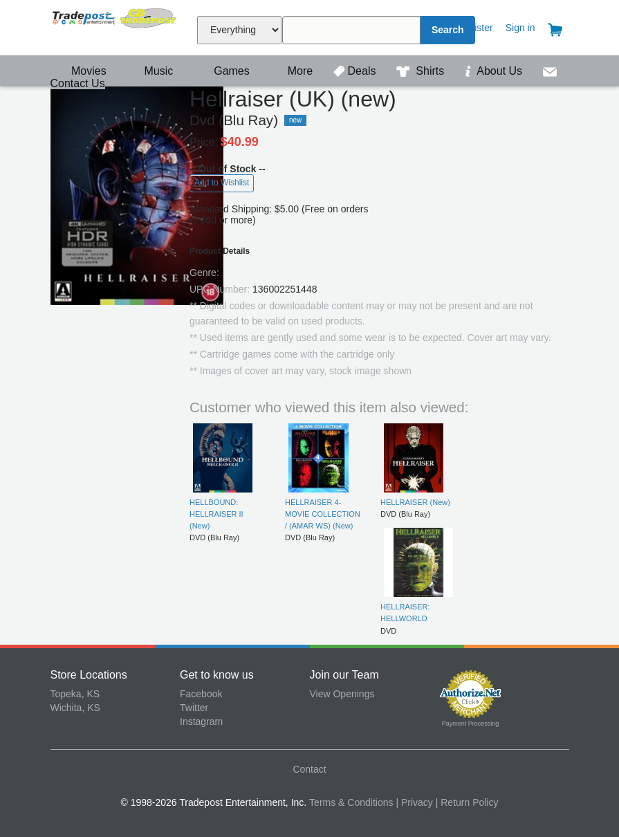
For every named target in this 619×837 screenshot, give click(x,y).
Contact (309, 769)
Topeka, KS (75, 693)
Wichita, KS (75, 707)
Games (223, 71)
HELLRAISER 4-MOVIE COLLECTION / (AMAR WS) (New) (322, 514)
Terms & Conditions (351, 802)
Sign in (520, 27)
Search (448, 29)
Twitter (194, 707)
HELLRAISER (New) (415, 502)
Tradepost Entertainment (115, 26)
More (292, 71)
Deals (356, 71)
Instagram (201, 721)
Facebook (201, 693)
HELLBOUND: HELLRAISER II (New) (216, 514)
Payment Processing (470, 723)
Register (475, 27)
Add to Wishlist (221, 182)
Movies (80, 71)
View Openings (342, 693)
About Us (495, 71)
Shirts (421, 71)
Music (151, 71)
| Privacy (414, 802)
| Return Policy (467, 802)
